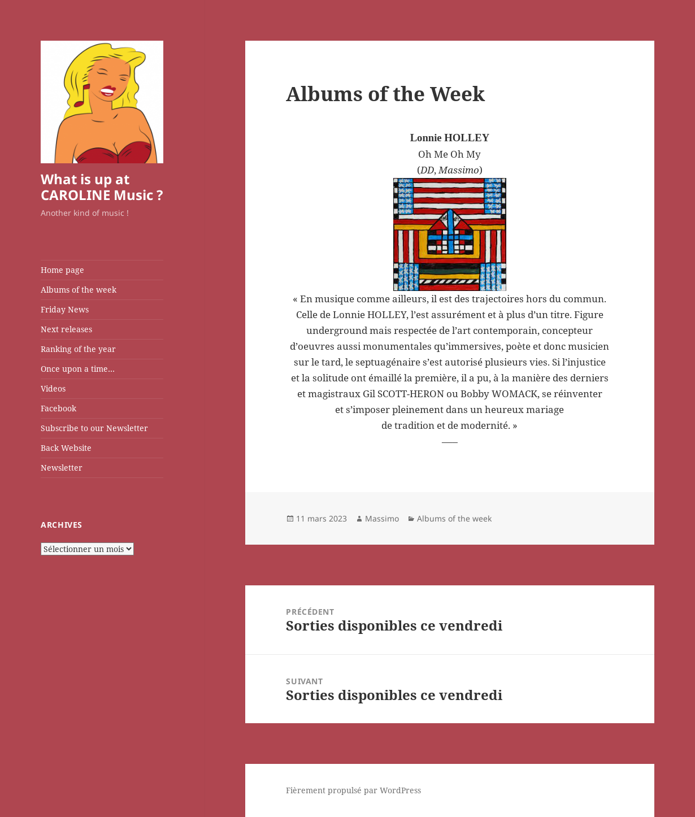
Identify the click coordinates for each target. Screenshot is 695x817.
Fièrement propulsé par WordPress (353, 790)
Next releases (66, 329)
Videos (53, 388)
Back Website (66, 447)
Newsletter (61, 467)
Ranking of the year (78, 349)
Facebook (58, 408)
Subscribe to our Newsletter (94, 428)
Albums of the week (78, 289)
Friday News (65, 309)
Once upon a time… (78, 368)
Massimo (382, 518)
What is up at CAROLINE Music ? (102, 187)
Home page (62, 269)
